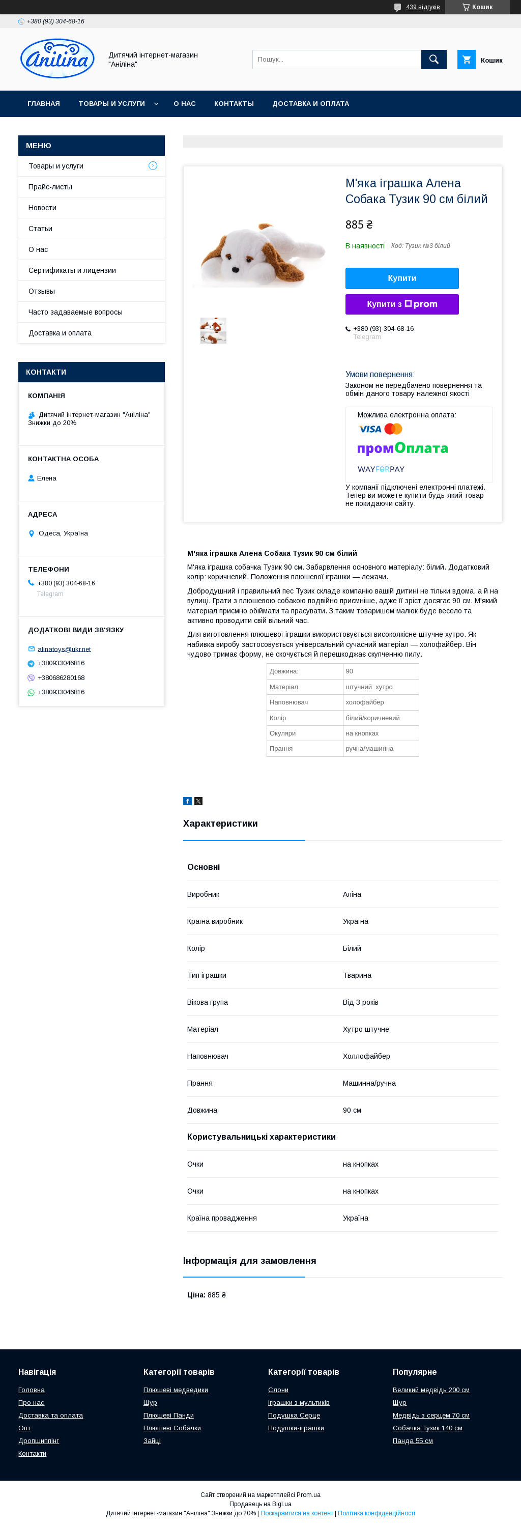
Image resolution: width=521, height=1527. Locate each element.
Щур (150, 1402)
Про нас (31, 1402)
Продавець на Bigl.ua (260, 1504)
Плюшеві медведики (175, 1390)
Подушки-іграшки (296, 1428)
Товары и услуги (111, 103)
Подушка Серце (294, 1415)
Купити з (402, 304)
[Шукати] (434, 59)
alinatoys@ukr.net (64, 649)
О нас (184, 103)
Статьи (40, 228)
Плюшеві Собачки (172, 1428)
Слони (278, 1390)
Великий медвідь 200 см (431, 1390)
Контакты (234, 103)
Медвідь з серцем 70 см (431, 1415)
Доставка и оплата (310, 103)
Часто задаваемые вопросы (75, 312)
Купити (402, 278)
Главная (43, 103)
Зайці (152, 1441)
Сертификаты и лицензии (72, 270)
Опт (24, 1428)
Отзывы (41, 291)
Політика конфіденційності (376, 1513)
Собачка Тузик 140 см (427, 1428)
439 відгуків (423, 7)
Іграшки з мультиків (299, 1402)
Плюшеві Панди (168, 1415)
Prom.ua (309, 1494)
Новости (42, 208)
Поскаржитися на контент (296, 1513)
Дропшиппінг (38, 1441)
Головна (31, 1390)
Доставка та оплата (50, 1415)
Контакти (32, 1453)
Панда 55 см (413, 1441)
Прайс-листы (50, 187)
